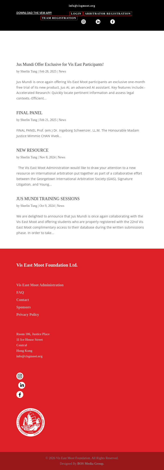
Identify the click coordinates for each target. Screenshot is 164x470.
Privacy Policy (27, 314)
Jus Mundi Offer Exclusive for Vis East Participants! (60, 64)
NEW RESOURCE (32, 150)
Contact (22, 300)
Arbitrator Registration (108, 13)
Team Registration (59, 18)
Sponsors (23, 307)
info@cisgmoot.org (29, 356)
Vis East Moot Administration (39, 285)
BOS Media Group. (91, 463)
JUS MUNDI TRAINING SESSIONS (48, 198)
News (62, 71)
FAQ (20, 292)
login (76, 13)
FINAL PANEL (29, 113)
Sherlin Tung (29, 71)
